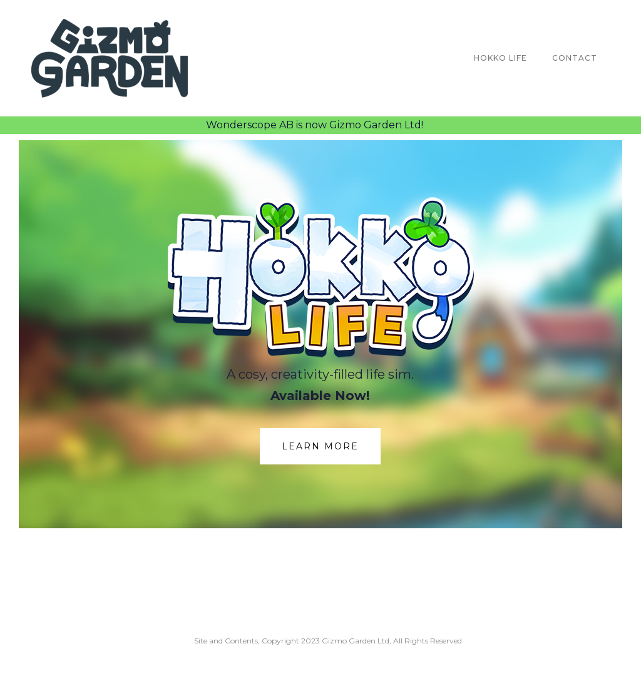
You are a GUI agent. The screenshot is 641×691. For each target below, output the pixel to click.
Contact (574, 58)
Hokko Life (500, 58)
